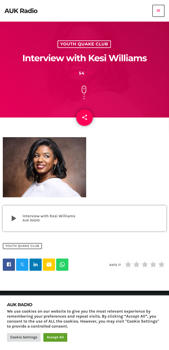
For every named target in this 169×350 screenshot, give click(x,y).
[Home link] (21, 11)
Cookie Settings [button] (23, 337)
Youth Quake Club (84, 44)
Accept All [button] (55, 337)
